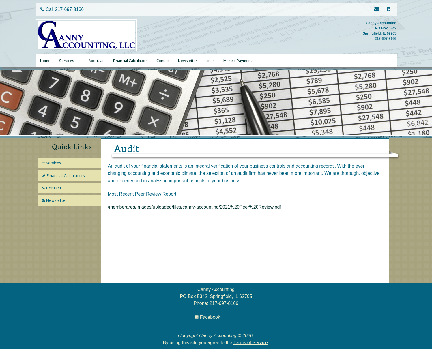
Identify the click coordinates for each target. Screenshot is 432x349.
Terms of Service (250, 342)
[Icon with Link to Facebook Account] (388, 9)
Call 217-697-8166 (62, 9)
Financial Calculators (130, 60)
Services (66, 60)
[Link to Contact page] (377, 9)
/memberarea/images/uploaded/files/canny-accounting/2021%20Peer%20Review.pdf (194, 206)
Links (210, 60)
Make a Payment (237, 60)
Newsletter (187, 60)
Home (45, 60)
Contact (162, 60)
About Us (96, 60)
